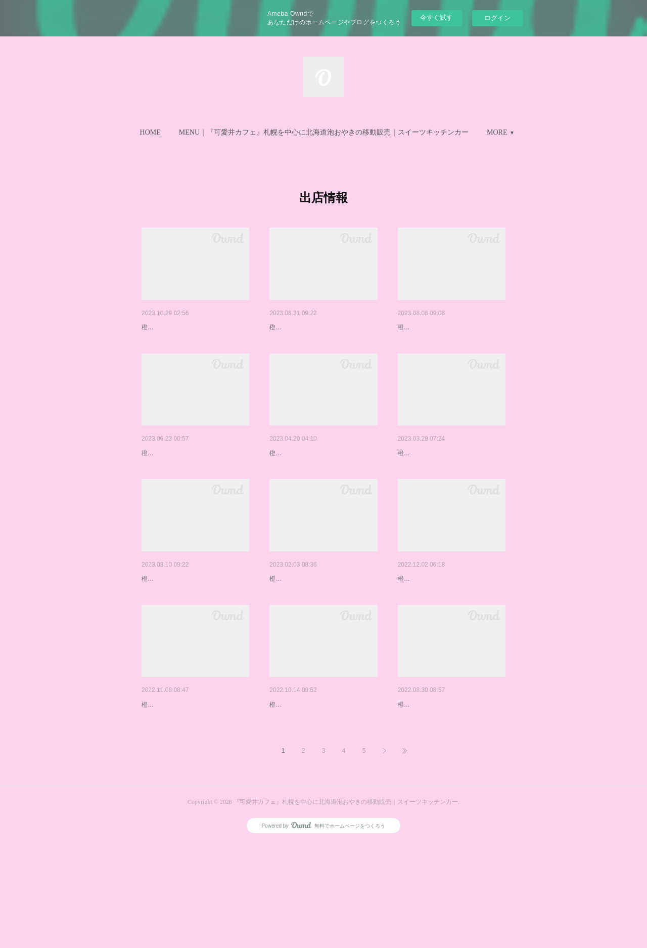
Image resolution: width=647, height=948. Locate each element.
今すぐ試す (436, 17)
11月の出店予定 (167, 327)
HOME (150, 132)
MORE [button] (497, 132)
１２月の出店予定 (426, 631)
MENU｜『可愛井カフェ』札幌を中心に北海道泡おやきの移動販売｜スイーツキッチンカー (324, 132)
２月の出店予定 (294, 631)
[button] (150, 132)
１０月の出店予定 (297, 783)
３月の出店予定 (166, 631)
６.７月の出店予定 (171, 480)
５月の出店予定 (294, 480)
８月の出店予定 (422, 327)
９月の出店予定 (294, 327)
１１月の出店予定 (170, 783)
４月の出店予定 (422, 480)
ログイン (497, 18)
